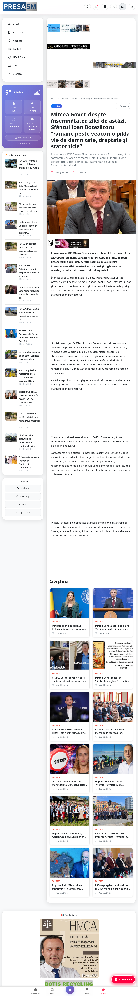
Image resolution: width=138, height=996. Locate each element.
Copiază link (22, 512)
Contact (15, 65)
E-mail (22, 504)
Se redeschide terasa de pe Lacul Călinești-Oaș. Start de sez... (29, 356)
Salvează (123, 106)
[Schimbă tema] (122, 6)
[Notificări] (96, 7)
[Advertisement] (91, 320)
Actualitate (16, 32)
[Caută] (87, 7)
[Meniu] (132, 7)
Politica (64, 98)
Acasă (13, 24)
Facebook (23, 488)
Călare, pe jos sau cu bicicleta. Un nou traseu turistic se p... (29, 208)
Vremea (15, 74)
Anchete (15, 41)
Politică (14, 49)
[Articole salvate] (105, 7)
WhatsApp (22, 496)
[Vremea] (113, 7)
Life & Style (17, 57)
